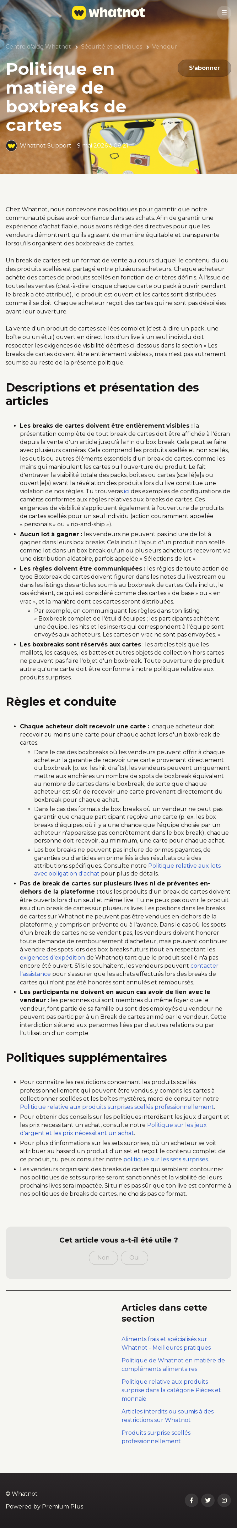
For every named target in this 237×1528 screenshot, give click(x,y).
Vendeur (164, 46)
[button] (224, 13)
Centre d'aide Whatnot (38, 46)
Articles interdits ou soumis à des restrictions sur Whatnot (168, 1415)
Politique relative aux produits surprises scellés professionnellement (117, 1107)
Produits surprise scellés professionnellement (156, 1437)
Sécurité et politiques (111, 46)
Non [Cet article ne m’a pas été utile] (103, 1257)
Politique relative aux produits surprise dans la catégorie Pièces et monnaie (171, 1390)
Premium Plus (62, 1506)
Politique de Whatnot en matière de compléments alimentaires (173, 1364)
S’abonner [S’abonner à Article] (204, 68)
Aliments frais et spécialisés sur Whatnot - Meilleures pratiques (166, 1343)
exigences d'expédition (52, 957)
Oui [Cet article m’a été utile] (134, 1257)
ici (126, 491)
